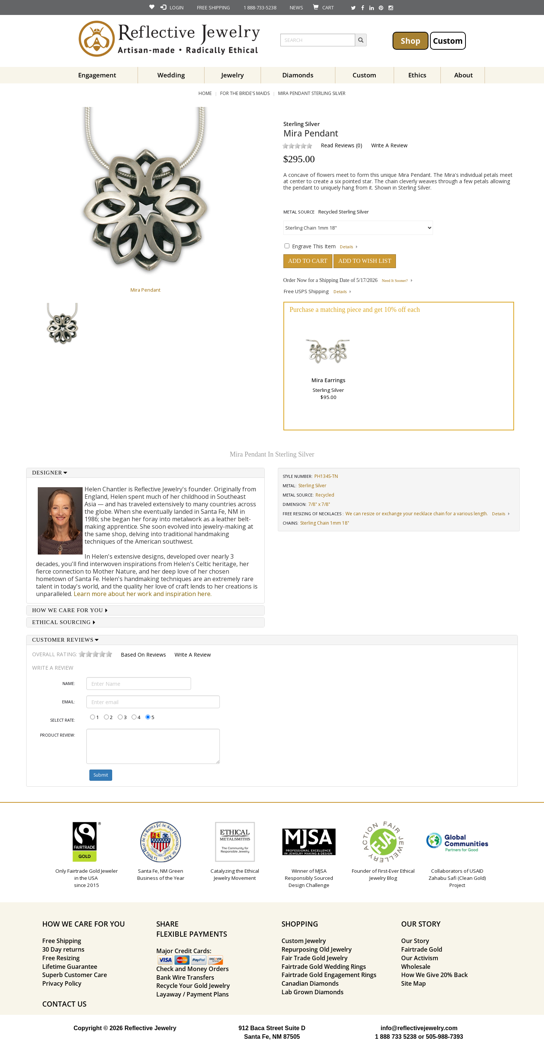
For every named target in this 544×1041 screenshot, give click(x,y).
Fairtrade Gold (421, 949)
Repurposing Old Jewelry (317, 949)
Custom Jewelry (304, 941)
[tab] (145, 472)
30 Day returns (63, 949)
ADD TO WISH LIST (364, 261)
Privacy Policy (62, 983)
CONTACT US (64, 1003)
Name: (68, 683)
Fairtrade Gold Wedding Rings (324, 966)
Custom (448, 40)
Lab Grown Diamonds (313, 992)
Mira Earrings (328, 380)
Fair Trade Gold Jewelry (315, 958)
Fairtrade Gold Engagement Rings (329, 975)
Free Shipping (61, 941)
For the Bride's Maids (245, 93)
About (463, 75)
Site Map (413, 983)
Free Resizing (61, 958)
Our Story (415, 941)
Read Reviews (337, 145)
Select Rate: (62, 720)
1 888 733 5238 (396, 1037)
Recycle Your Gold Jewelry (193, 986)
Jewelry (232, 75)
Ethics (417, 75)
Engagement (97, 75)
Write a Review (389, 145)
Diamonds (297, 75)
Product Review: (57, 735)
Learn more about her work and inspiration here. (143, 594)
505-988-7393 (444, 1037)
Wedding (171, 75)
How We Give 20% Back (434, 975)
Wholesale (415, 966)
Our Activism (419, 958)
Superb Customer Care (74, 975)
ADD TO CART (308, 261)
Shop (410, 40)
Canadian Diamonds (310, 983)
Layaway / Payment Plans (192, 994)
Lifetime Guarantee (69, 966)
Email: (68, 701)
